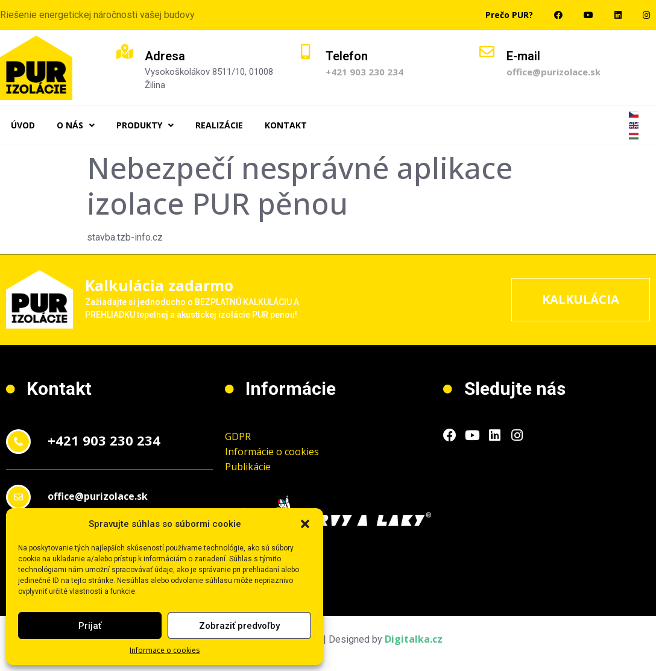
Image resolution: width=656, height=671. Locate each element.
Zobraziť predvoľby (239, 625)
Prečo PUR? (509, 14)
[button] (305, 524)
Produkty (145, 125)
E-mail (523, 56)
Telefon (347, 56)
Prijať (89, 625)
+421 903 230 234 (364, 72)
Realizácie (219, 125)
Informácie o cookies (272, 451)
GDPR (238, 436)
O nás (76, 125)
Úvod (23, 125)
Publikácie (248, 466)
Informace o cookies (165, 650)
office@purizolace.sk (553, 72)
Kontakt (286, 125)
